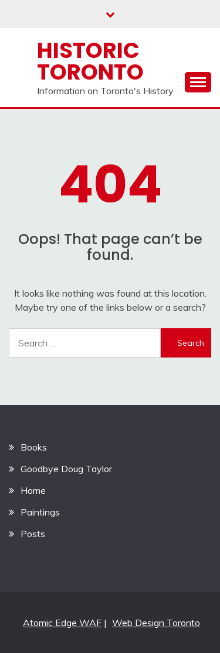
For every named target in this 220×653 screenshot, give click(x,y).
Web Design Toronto (156, 622)
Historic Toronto (90, 61)
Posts (33, 533)
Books (34, 447)
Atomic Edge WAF (62, 622)
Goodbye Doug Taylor (66, 469)
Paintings (40, 512)
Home (33, 490)
